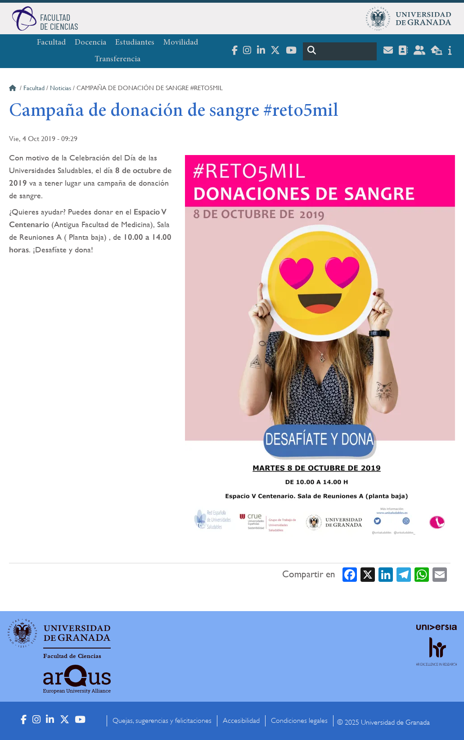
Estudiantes (134, 43)
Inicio (13, 89)
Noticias (60, 87)
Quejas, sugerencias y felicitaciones (162, 721)
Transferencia (117, 59)
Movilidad (180, 43)
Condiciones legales (299, 721)
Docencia (90, 43)
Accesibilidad (241, 721)
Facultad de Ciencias (72, 656)
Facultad (51, 43)
